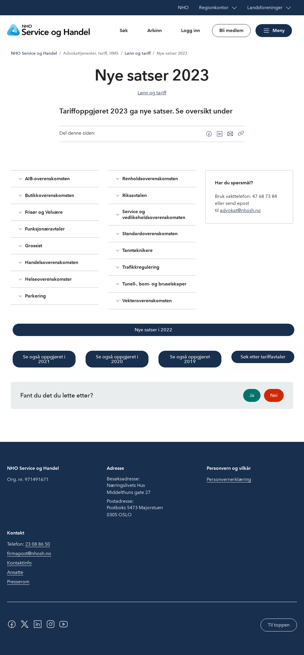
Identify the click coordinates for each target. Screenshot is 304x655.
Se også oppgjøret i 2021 (44, 359)
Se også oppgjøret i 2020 (117, 359)
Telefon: (28, 544)
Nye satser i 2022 (153, 329)
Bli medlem (231, 30)
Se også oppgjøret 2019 (190, 359)
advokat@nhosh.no (240, 210)
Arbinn (154, 30)
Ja (251, 395)
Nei (274, 395)
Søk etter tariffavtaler (262, 357)
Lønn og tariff (138, 53)
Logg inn (190, 30)
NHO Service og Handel (34, 53)
